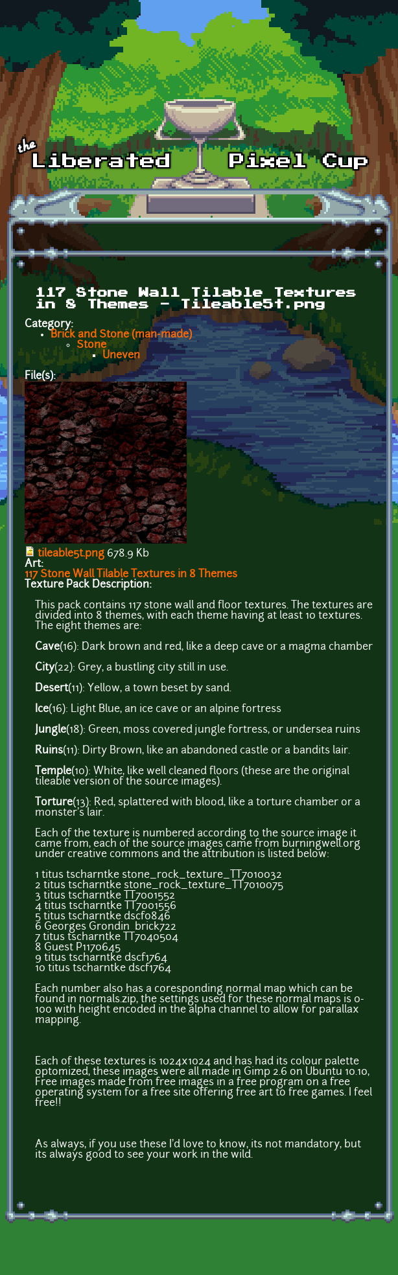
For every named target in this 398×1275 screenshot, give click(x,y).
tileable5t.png (71, 554)
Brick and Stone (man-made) (121, 335)
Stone (91, 345)
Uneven (121, 355)
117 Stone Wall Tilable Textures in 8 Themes (131, 574)
